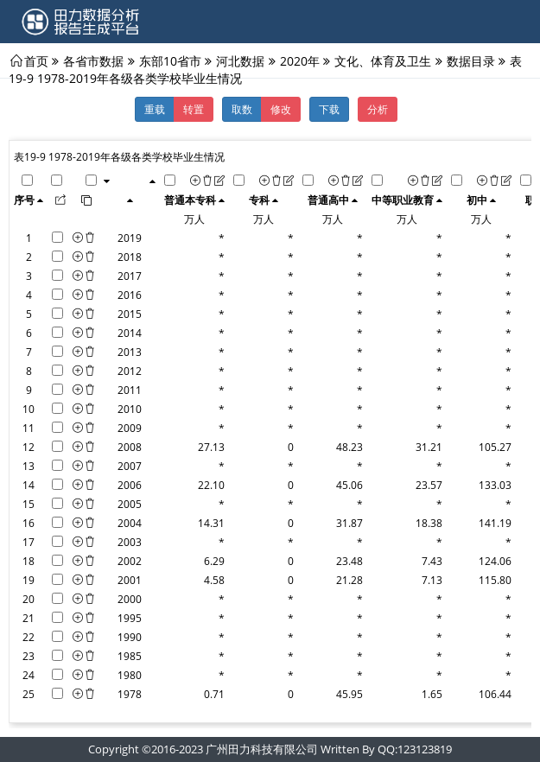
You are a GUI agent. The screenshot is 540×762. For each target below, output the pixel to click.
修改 (280, 109)
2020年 (300, 60)
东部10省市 (170, 60)
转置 (193, 109)
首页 (36, 60)
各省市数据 (93, 60)
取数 (242, 109)
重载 (154, 109)
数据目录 (471, 60)
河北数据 (240, 60)
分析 (377, 109)
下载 (329, 109)
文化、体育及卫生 (382, 60)
